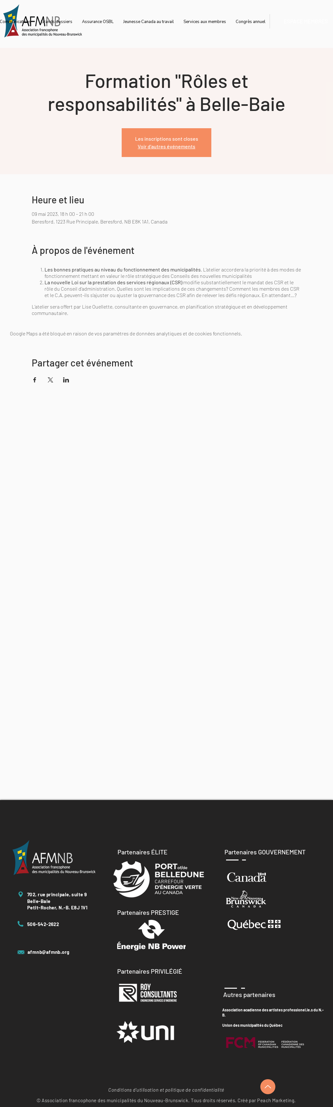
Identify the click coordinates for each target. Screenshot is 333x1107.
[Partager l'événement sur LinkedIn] (66, 379)
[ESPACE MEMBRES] (305, 21)
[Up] (267, 1086)
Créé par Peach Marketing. (267, 1100)
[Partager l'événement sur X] (50, 379)
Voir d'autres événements (166, 146)
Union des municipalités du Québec (252, 1025)
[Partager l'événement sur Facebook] (35, 379)
